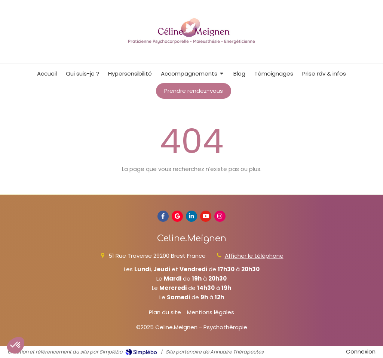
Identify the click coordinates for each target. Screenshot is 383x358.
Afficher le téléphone (254, 256)
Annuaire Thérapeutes (237, 351)
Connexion (361, 351)
